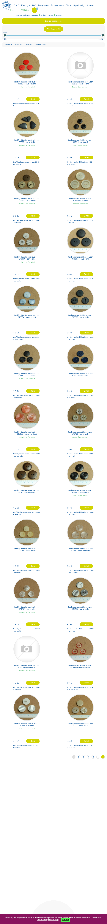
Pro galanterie (57, 5)
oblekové (58, 15)
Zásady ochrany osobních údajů (47, 920)
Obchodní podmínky (75, 5)
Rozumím (65, 920)
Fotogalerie (43, 5)
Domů (16, 5)
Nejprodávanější (40, 44)
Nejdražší (29, 44)
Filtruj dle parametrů (53, 29)
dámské (50, 15)
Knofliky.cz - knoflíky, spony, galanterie (26, 15)
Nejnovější (8, 44)
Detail (33, 99)
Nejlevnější (18, 44)
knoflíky (43, 15)
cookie (70, 918)
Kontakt (90, 5)
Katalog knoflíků (28, 5)
